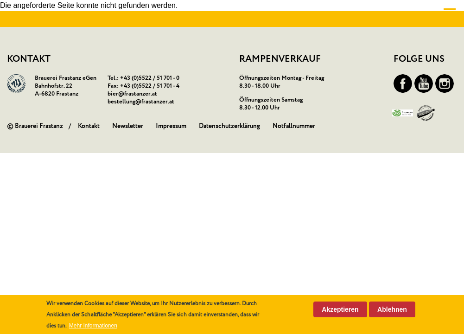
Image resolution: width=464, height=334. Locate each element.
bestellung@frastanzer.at (141, 102)
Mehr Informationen (93, 325)
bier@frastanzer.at (132, 94)
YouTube (423, 83)
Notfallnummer (294, 126)
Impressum (171, 126)
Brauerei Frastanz (39, 126)
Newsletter (127, 126)
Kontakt (89, 126)
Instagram (444, 83)
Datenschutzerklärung (229, 126)
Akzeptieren (340, 309)
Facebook (403, 83)
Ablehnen (392, 309)
